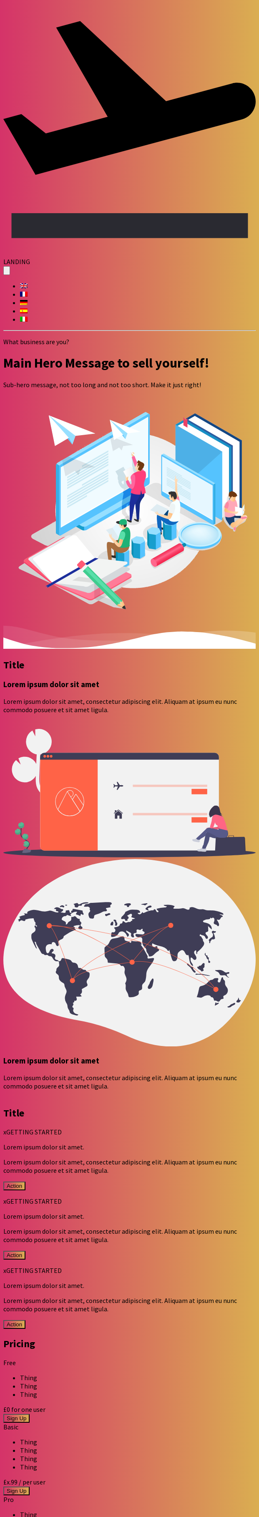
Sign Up (16, 1418)
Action (14, 1186)
